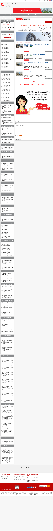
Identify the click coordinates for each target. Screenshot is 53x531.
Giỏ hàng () (8, 37)
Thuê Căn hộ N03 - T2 (6, 89)
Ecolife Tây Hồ (45, 0)
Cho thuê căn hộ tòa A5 (6, 248)
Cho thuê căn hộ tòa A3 (6, 245)
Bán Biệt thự (26, 14)
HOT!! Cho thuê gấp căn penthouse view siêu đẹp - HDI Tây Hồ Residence (36, 63)
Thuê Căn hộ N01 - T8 (6, 82)
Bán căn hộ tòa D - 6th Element (7, 148)
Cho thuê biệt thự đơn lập (6, 118)
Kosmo (41, 14)
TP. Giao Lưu (4, 16)
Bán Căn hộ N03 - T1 (5, 56)
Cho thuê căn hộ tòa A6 (6, 249)
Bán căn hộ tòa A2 (5, 226)
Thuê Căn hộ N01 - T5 (6, 79)
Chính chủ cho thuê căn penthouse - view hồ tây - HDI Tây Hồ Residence (36, 72)
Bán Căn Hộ (10, 14)
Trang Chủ (4, 14)
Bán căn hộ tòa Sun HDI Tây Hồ (7, 289)
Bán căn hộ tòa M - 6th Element (7, 147)
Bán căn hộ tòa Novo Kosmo (7, 139)
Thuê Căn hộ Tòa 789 (6, 100)
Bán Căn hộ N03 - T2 (5, 58)
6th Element (47, 14)
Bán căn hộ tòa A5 (5, 230)
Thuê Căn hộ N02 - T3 (6, 86)
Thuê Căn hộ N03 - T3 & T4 (7, 90)
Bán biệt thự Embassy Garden (7, 110)
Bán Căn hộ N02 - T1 (5, 52)
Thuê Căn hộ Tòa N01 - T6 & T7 (7, 81)
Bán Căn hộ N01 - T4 (5, 47)
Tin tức (25, 0)
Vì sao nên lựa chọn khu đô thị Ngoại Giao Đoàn (32, 478)
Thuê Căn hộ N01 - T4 (6, 78)
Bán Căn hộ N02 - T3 (5, 55)
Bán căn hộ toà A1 (5, 225)
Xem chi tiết (26, 51)
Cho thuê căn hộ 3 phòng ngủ (7, 255)
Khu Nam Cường (30, 0)
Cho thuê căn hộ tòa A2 (6, 244)
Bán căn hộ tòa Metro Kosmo (7, 140)
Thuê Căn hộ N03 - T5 (6, 92)
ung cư (41, 492)
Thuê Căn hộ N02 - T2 (6, 85)
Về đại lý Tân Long (4, 478)
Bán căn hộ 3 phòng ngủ (6, 237)
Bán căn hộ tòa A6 (5, 232)
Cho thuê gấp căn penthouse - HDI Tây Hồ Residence (34, 54)
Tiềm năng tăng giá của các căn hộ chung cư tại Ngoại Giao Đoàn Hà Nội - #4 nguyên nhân (7, 454)
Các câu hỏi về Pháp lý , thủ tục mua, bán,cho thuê (19, 477)
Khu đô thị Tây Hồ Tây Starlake (7, 441)
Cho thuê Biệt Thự (34, 14)
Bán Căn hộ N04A (5, 66)
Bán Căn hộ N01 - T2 (5, 44)
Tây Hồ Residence (38, 0)
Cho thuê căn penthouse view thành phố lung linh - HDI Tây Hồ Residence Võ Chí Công (36, 45)
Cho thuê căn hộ (18, 14)
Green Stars (25, 16)
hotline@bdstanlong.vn (7, 489)
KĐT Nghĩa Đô (18, 16)
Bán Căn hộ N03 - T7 (5, 63)
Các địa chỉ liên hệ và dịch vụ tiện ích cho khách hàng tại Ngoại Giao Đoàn (7, 431)
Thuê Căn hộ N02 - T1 (6, 83)
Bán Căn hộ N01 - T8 (5, 51)
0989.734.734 (6, 488)
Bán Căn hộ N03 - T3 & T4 (6, 59)
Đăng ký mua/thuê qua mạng (7, 29)
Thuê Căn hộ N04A (5, 97)
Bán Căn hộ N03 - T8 (5, 65)
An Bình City (10, 16)
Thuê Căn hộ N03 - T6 (6, 93)
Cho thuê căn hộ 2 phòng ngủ (7, 253)
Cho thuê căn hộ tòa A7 (6, 251)
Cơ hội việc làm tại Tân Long (6, 476)
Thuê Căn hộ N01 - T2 (6, 75)
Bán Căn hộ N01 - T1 (5, 43)
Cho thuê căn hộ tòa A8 (6, 252)
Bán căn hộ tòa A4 (5, 229)
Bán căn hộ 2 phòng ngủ (6, 236)
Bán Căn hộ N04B (5, 67)
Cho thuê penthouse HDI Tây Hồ (7, 314)
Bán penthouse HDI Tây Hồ (6, 297)
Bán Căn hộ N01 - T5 (5, 48)
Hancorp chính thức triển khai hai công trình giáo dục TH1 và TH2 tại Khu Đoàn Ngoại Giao (7, 451)
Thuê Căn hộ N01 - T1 (6, 74)
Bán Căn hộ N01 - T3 (5, 45)
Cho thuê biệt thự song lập (6, 117)
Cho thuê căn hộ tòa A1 (6, 242)
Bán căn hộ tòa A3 (5, 228)
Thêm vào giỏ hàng (48, 51)
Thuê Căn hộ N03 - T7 (6, 94)
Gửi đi (48, 486)
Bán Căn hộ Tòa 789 (5, 69)
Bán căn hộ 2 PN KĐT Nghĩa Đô (7, 331)
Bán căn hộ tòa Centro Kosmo (7, 142)
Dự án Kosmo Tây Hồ (5, 440)
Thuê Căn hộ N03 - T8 (6, 96)
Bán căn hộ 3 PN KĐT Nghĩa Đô (7, 332)
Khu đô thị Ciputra (35, 494)
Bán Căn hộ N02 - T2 (5, 54)
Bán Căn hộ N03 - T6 (5, 62)
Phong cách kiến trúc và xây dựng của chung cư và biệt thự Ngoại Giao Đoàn (7, 416)
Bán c (39, 492)
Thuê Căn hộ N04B (5, 98)
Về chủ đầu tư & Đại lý (5, 474)
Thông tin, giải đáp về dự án (19, 474)
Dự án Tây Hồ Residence (6, 442)
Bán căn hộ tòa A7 (5, 233)
